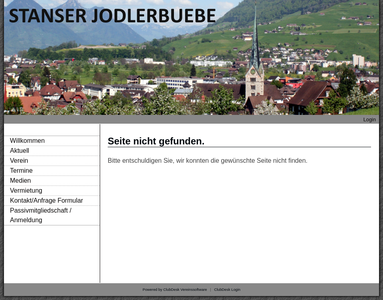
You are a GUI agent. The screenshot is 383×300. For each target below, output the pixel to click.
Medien (20, 180)
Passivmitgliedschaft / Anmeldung (40, 215)
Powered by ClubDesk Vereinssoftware (174, 290)
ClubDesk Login (227, 290)
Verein (19, 160)
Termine (21, 170)
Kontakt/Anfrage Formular (46, 200)
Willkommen (27, 140)
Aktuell (19, 150)
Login (369, 119)
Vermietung (26, 190)
